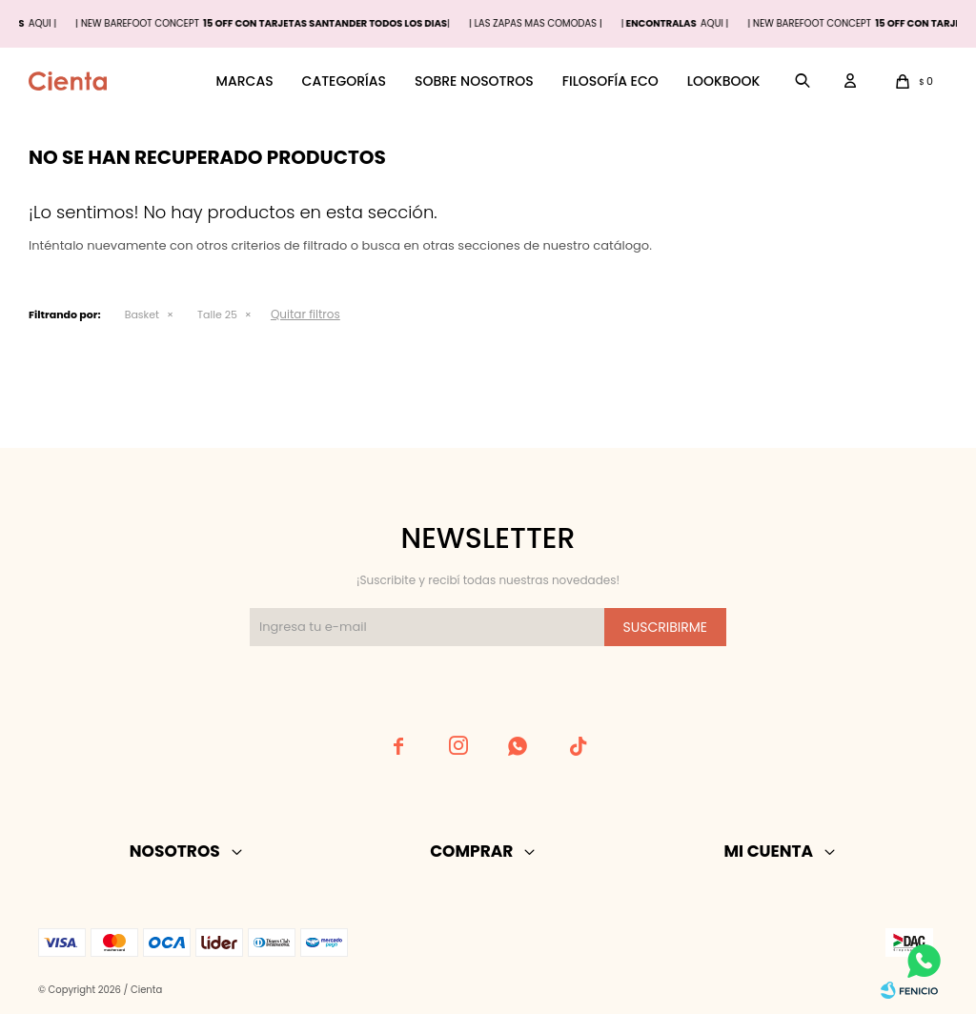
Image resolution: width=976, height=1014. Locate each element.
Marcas (245, 81)
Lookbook (724, 81)
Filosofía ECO (610, 81)
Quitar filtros (305, 314)
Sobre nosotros (474, 81)
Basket (142, 314)
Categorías (344, 81)
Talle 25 (217, 314)
